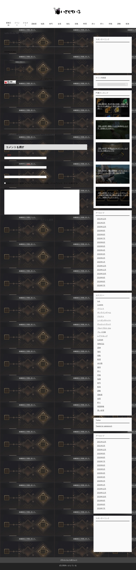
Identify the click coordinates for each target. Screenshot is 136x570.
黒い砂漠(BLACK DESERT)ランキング (17, 85)
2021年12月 (101, 219)
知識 (42, 24)
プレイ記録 (101, 332)
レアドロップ (102, 336)
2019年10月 (101, 274)
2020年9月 (101, 231)
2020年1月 (101, 262)
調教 (119, 24)
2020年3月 (101, 254)
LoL (98, 301)
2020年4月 (101, 250)
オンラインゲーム (104, 312)
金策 (59, 24)
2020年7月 (101, 238)
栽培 (99, 367)
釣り (93, 24)
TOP (12, 33)
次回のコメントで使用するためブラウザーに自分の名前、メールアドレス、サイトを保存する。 (42, 183)
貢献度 (34, 24)
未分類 (99, 363)
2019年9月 (101, 278)
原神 (99, 348)
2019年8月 (101, 281)
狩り (102, 24)
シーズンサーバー (104, 320)
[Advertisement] (45, 105)
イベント (17, 24)
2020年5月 (101, 246)
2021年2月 (101, 223)
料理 (85, 24)
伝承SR (100, 340)
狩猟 (110, 24)
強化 (68, 24)
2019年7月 (101, 285)
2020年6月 (101, 242)
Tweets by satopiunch (104, 426)
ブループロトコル (104, 328)
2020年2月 (101, 258)
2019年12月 (101, 266)
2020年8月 (101, 234)
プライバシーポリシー (68, 560)
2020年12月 (101, 227)
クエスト (25, 24)
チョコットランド (104, 324)
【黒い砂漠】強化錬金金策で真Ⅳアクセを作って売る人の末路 (31, 135)
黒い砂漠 (100, 410)
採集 (76, 24)
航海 (127, 24)
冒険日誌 (8, 24)
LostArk (100, 305)
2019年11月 (101, 270)
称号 (51, 24)
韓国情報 (100, 406)
